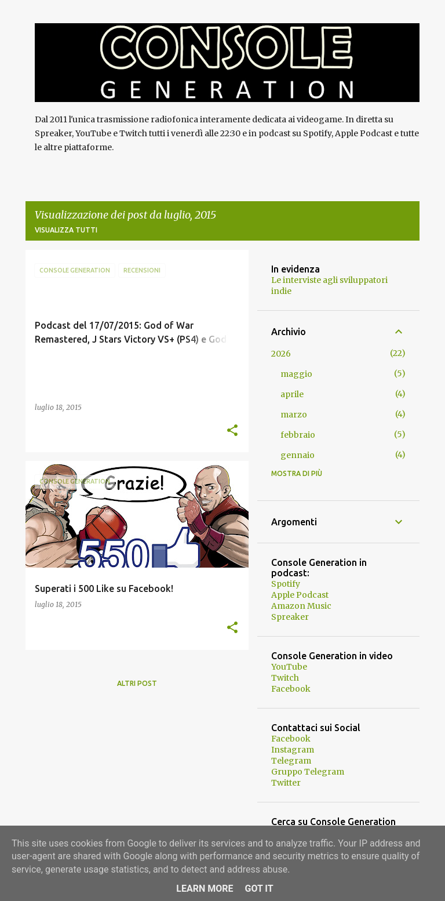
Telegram (291, 760)
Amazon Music (301, 606)
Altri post (137, 683)
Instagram (292, 749)
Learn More (204, 888)
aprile (292, 394)
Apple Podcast (300, 595)
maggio (296, 374)
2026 (281, 353)
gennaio (297, 455)
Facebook (291, 689)
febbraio (297, 435)
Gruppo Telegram (307, 771)
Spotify (285, 584)
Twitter (286, 783)
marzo (293, 414)
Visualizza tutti (66, 230)
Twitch (285, 678)
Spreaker (290, 617)
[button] (232, 431)
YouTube (289, 667)
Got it (259, 888)
